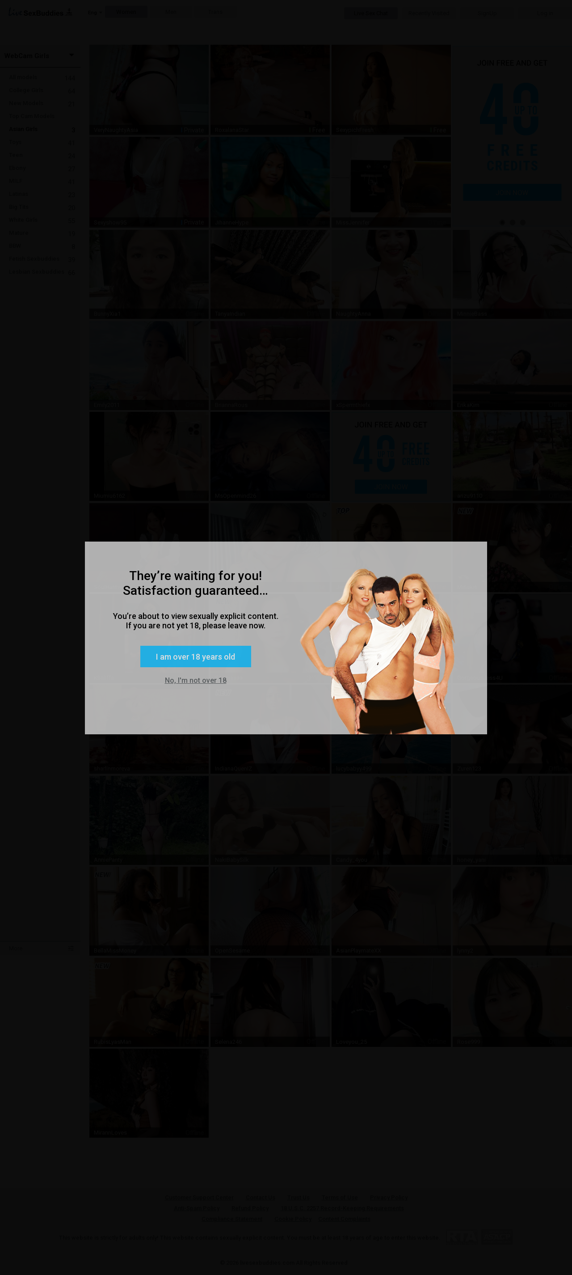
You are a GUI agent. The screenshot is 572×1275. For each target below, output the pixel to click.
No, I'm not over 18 (196, 680)
